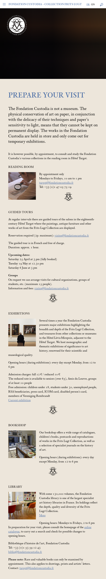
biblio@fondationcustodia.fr (25, 552)
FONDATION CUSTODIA (45, 4)
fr (88, 4)
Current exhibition (19, 400)
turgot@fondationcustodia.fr (56, 182)
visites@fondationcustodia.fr (72, 235)
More (42, 515)
